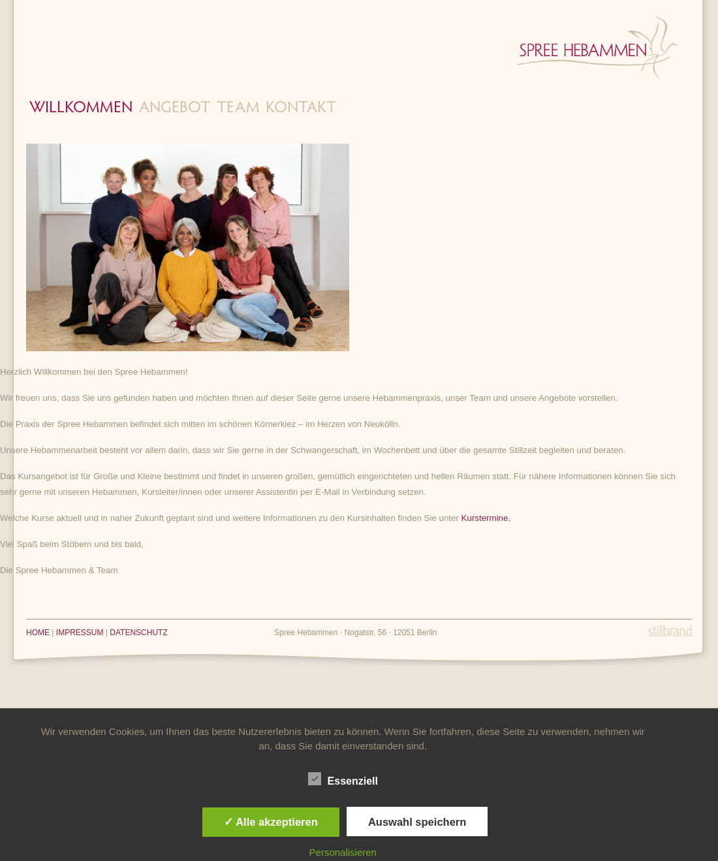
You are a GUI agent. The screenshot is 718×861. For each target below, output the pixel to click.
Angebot (174, 109)
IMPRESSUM (80, 632)
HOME (38, 632)
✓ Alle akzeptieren (271, 822)
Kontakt (301, 109)
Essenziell (343, 779)
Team (238, 109)
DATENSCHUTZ (138, 632)
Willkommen (81, 109)
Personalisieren (343, 852)
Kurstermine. (486, 518)
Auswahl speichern (417, 822)
